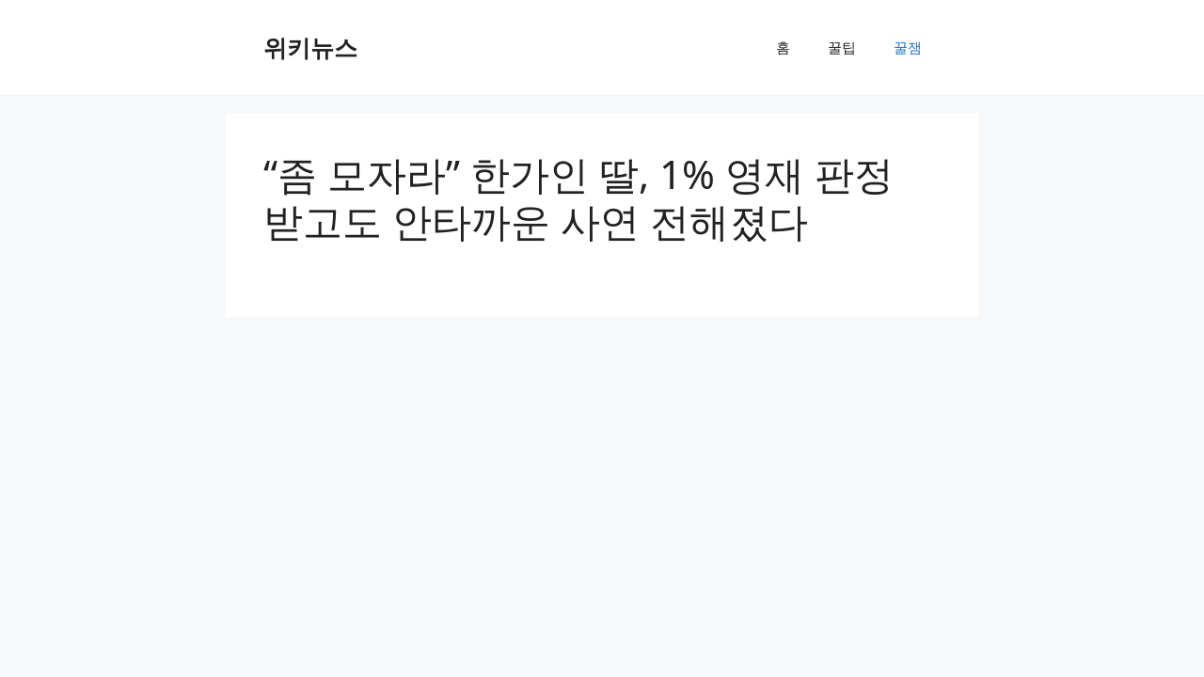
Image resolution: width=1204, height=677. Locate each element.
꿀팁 (842, 47)
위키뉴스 (310, 47)
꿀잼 (908, 47)
